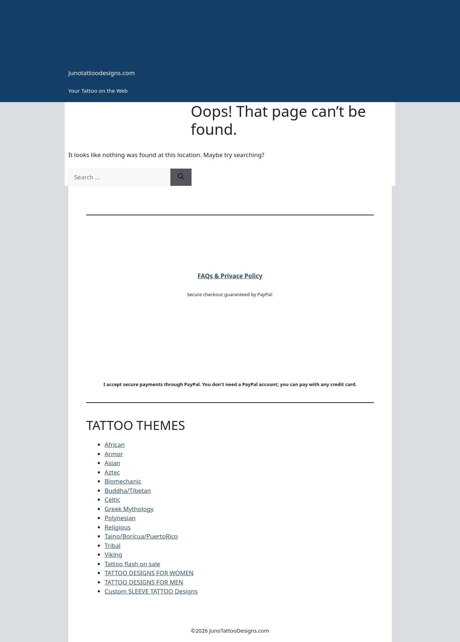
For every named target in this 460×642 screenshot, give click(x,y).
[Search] (181, 177)
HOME (91, 112)
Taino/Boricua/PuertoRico (141, 536)
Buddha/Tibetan (128, 490)
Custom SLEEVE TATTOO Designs (151, 591)
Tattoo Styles (167, 112)
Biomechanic (123, 481)
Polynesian (120, 518)
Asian (112, 463)
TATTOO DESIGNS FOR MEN (144, 582)
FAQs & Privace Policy (230, 276)
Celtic (112, 499)
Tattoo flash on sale (132, 564)
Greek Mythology (129, 509)
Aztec (112, 472)
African (115, 444)
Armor (114, 454)
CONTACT (125, 112)
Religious (118, 527)
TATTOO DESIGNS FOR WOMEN (149, 573)
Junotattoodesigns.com (101, 73)
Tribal (112, 545)
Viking (113, 554)
